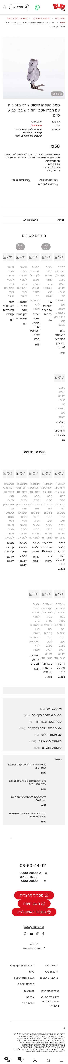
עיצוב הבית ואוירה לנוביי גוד (61, 288)
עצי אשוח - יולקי (51, 734)
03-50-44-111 (33, 865)
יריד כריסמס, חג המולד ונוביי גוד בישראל (50, 1001)
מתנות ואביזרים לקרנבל (60, 271)
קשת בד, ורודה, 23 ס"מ (34, 659)
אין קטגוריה (54, 708)
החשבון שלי (51, 965)
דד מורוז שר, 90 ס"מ (60, 668)
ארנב (39, 129)
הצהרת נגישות (26, 984)
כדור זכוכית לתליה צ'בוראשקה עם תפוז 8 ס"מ (28, 799)
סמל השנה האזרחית (26, 129)
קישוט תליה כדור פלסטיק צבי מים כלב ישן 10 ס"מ (26, 766)
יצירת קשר (28, 1003)
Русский (19, 7)
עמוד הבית (60, 18)
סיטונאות (29, 991)
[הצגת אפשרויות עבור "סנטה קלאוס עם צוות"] (12, 474)
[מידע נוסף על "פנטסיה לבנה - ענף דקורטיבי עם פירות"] (25, 257)
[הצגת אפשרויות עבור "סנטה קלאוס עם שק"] (38, 474)
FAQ (31, 971)
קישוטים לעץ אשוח (41, 18)
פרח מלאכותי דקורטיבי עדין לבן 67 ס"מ (60, 339)
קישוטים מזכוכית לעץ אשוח (28, 135)
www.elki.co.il (33, 1051)
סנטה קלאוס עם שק (36, 547)
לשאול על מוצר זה (47, 184)
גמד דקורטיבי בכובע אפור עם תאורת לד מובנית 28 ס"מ (27, 815)
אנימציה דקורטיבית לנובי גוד (59, 488)
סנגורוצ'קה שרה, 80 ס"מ (47, 668)
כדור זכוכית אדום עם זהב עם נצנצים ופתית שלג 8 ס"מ (27, 782)
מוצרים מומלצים (50, 991)
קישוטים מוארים (52, 747)
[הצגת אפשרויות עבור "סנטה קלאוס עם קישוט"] (25, 474)
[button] (63, 257)
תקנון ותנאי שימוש (24, 977)
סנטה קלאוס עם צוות (9, 547)
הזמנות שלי (51, 971)
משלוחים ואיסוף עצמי (22, 965)
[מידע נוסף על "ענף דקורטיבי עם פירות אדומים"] (50, 257)
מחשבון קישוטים (49, 977)
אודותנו (30, 997)
